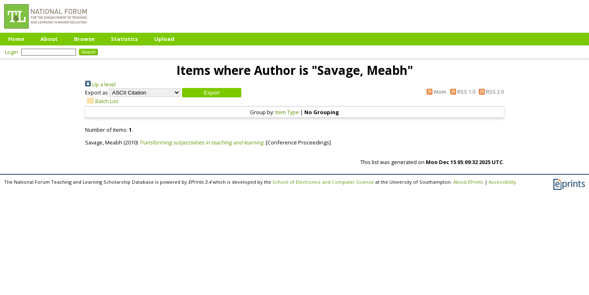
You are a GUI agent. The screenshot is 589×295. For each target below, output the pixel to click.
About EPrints (468, 182)
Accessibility (502, 182)
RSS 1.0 (461, 91)
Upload (164, 39)
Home (16, 39)
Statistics (124, 39)
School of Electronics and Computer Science (323, 182)
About (49, 39)
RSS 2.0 (490, 91)
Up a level (100, 84)
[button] (211, 92)
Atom (435, 91)
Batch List (101, 101)
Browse (84, 39)
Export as (96, 92)
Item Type (287, 112)
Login (11, 52)
